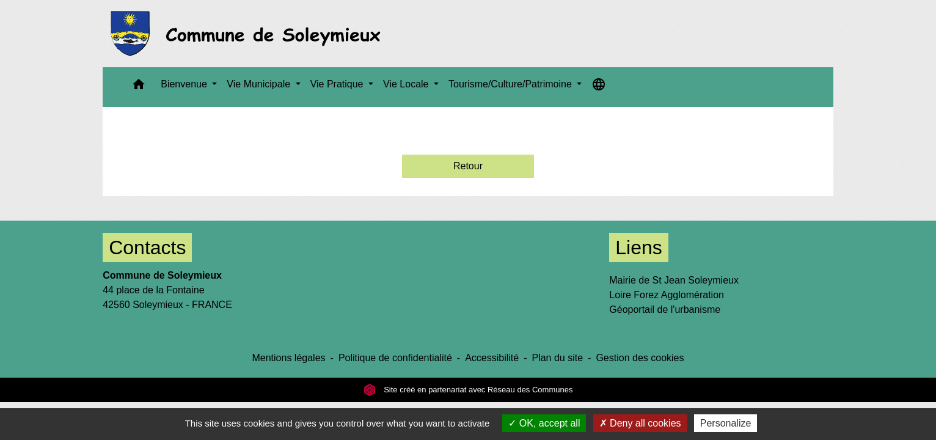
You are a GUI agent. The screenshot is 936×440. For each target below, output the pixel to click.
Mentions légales (288, 358)
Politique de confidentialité (395, 358)
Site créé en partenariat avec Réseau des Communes (468, 389)
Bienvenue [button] (185, 84)
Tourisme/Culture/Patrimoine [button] (511, 84)
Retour (468, 166)
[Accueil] (249, 33)
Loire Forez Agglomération (666, 295)
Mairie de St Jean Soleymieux (674, 280)
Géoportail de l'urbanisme (664, 309)
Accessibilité (492, 358)
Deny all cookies (640, 423)
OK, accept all (544, 423)
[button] (139, 87)
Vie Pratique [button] (338, 84)
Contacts (147, 247)
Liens (638, 247)
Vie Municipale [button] (260, 84)
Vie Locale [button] (407, 84)
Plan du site (557, 358)
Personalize (725, 423)
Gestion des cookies (640, 358)
